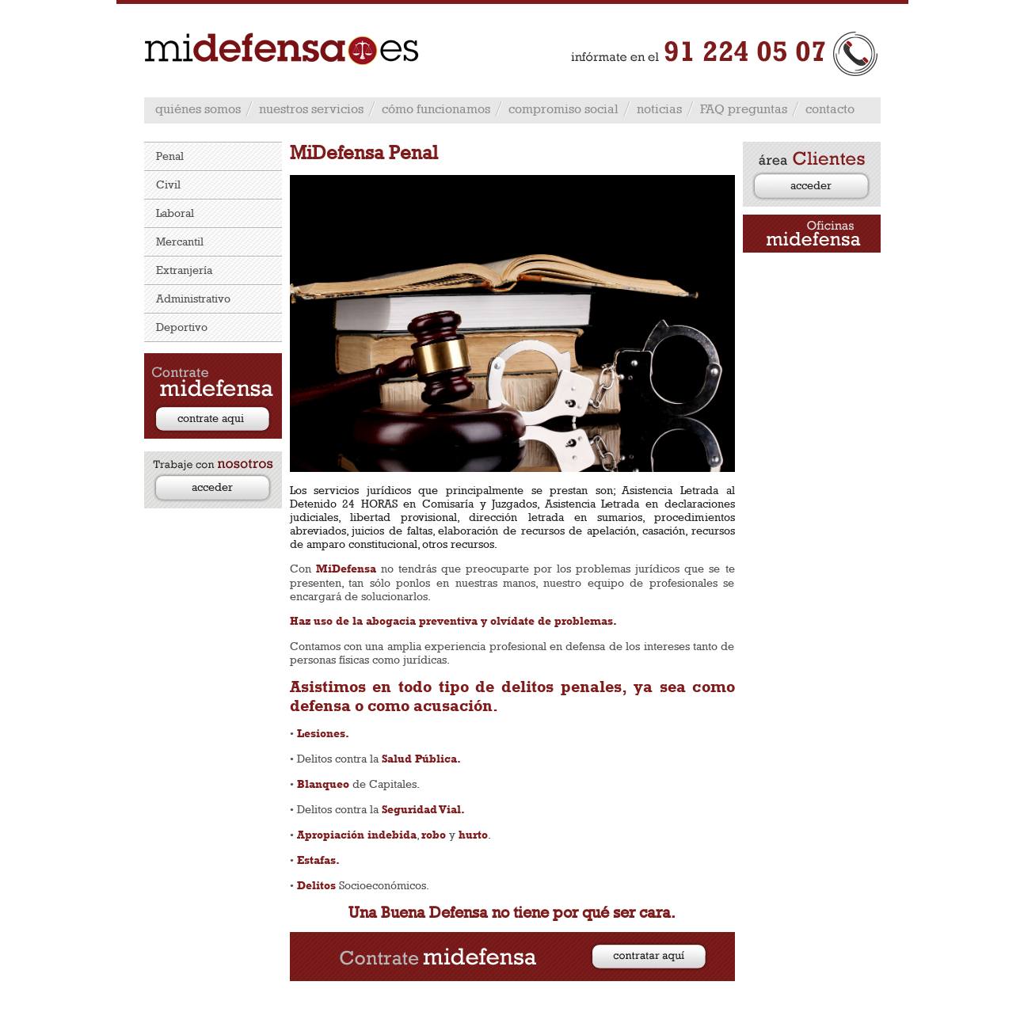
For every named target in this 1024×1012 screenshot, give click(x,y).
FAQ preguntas (743, 108)
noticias (659, 108)
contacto (830, 108)
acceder (212, 486)
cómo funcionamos (436, 108)
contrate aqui (210, 417)
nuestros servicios (311, 108)
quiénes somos (198, 108)
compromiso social (563, 108)
